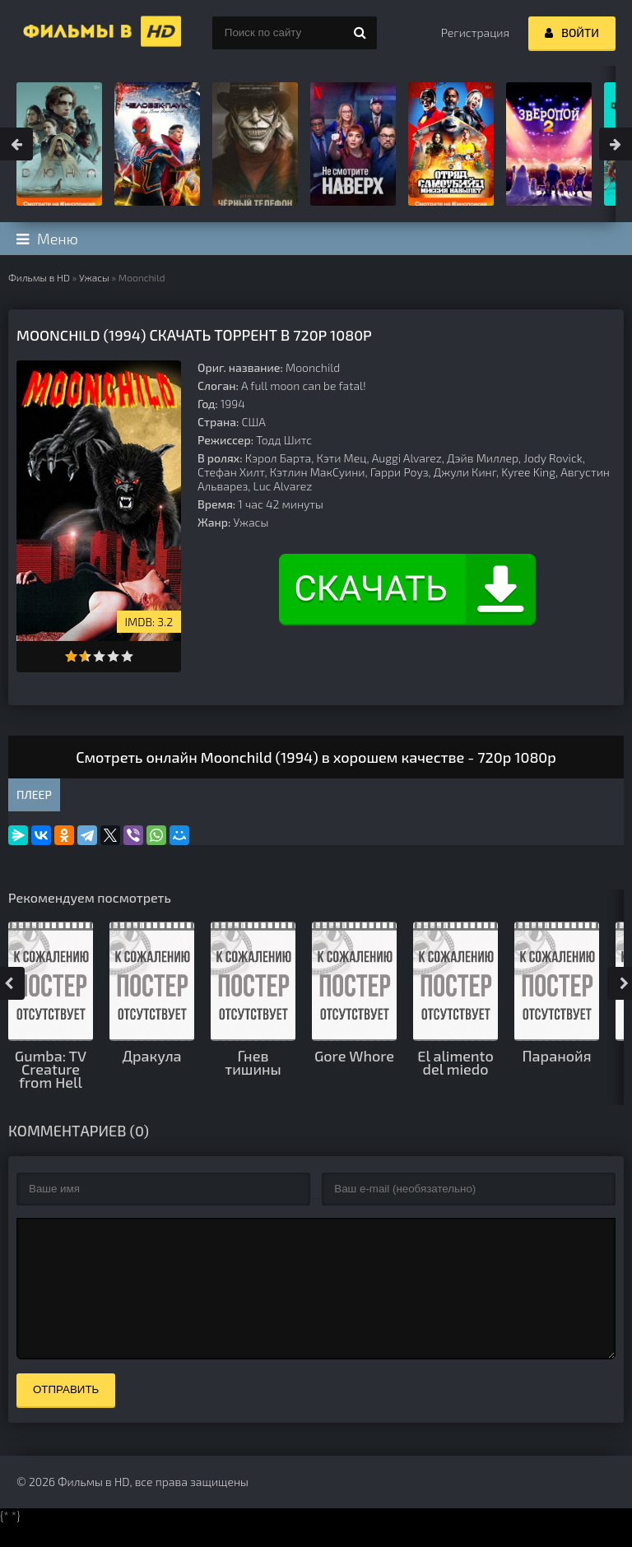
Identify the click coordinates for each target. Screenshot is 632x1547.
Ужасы (94, 277)
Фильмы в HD (39, 277)
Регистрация (475, 32)
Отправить (66, 1414)
